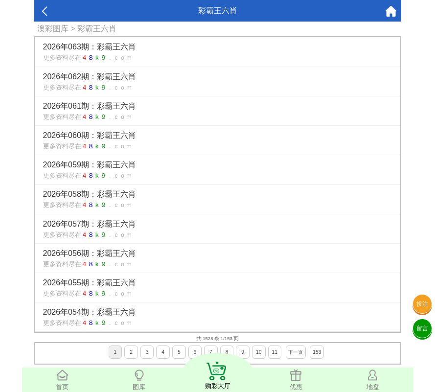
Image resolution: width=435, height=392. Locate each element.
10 (259, 352)
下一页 (295, 352)
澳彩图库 (53, 28)
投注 (422, 303)
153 (317, 352)
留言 (422, 328)
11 (275, 352)
